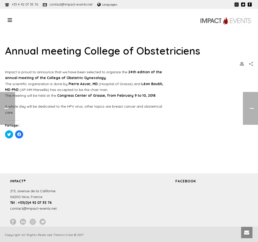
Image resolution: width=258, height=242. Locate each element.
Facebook (185, 181)
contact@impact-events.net (70, 4)
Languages (107, 4)
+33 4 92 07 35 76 (25, 4)
